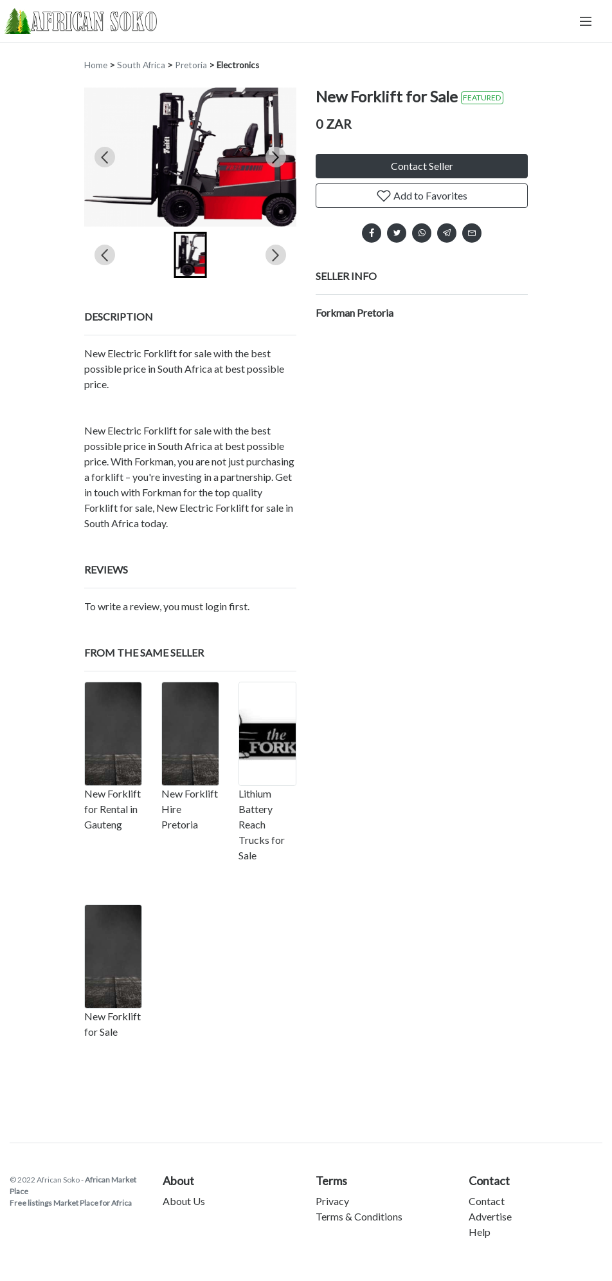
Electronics (238, 65)
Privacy (332, 1201)
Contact (487, 1201)
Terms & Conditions (359, 1216)
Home (95, 65)
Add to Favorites (421, 195)
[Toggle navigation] (586, 21)
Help (480, 1232)
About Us (184, 1201)
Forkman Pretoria (354, 312)
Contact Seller (422, 166)
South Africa (141, 65)
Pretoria (191, 65)
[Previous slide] (104, 157)
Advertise (490, 1216)
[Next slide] (276, 157)
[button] (190, 255)
